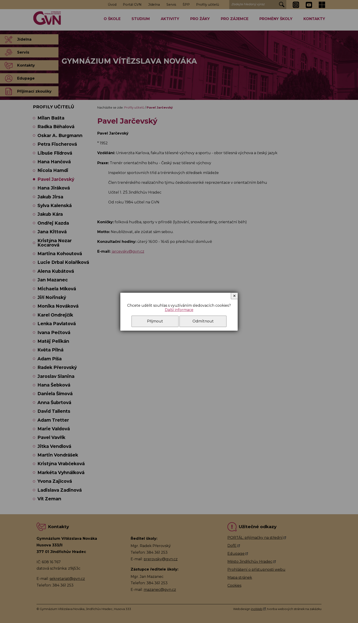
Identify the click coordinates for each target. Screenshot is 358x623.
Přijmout (155, 321)
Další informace (179, 310)
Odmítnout (203, 321)
